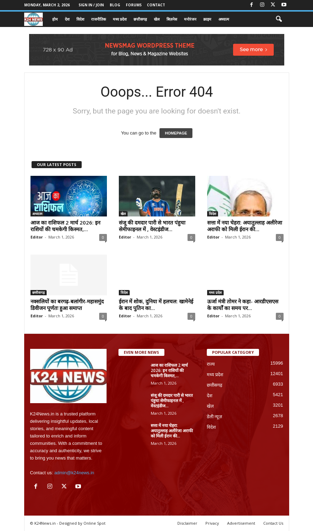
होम (55, 19)
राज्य (211, 364)
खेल (156, 19)
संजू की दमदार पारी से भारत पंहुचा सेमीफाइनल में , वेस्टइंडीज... (152, 226)
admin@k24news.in (74, 472)
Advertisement (241, 523)
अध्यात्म (223, 19)
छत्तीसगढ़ (140, 19)
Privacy (212, 523)
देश (67, 19)
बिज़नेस (171, 19)
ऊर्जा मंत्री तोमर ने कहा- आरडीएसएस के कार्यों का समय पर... (242, 304)
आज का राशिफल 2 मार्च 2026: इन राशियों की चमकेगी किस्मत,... (65, 226)
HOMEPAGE (176, 133)
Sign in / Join (91, 4)
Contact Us (273, 523)
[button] (278, 19)
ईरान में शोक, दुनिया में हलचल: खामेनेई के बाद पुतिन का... (156, 304)
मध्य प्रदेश (120, 19)
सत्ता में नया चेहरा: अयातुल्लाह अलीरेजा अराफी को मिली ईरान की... (244, 226)
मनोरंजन (190, 19)
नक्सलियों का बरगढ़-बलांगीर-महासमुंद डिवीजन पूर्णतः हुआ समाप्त (67, 304)
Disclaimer (187, 523)
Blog (115, 4)
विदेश (80, 19)
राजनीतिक (98, 19)
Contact (156, 4)
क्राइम (207, 19)
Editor (36, 237)
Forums (134, 4)
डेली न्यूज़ (215, 416)
